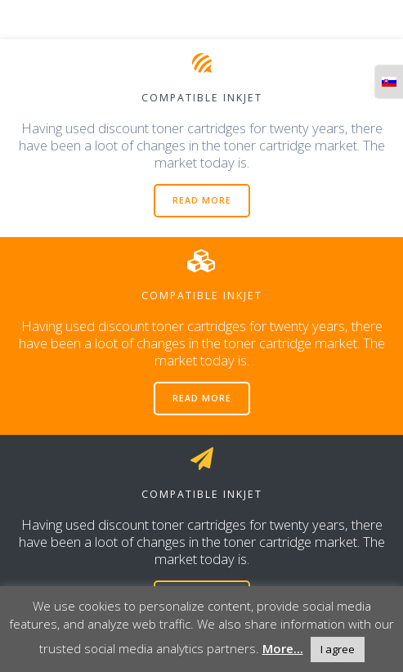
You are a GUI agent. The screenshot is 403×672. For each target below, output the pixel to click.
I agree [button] (337, 649)
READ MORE (201, 200)
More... (282, 648)
